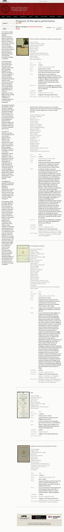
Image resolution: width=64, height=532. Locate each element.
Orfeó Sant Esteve (34, 58)
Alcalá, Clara (34, 457)
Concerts (50, 93)
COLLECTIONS (44, 16)
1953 (39, 63)
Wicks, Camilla (34, 272)
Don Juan (41, 234)
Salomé (60, 232)
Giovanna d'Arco (43, 500)
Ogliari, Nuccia (34, 274)
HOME (3, 16)
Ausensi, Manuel (34, 47)
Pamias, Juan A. (34, 399)
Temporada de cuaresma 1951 (46, 296)
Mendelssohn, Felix (35, 140)
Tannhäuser (47, 376)
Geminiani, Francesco (36, 135)
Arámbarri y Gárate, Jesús (37, 254)
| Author (58, 27)
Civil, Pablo (33, 51)
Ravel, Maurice (34, 263)
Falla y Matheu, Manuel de (37, 265)
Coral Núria (33, 285)
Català (40, 1)
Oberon (40, 376)
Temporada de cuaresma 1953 (46, 67)
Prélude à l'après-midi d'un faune (47, 232)
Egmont (48, 235)
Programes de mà (43, 93)
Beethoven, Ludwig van (36, 126)
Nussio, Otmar (34, 121)
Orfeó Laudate (34, 56)
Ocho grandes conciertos (37, 246)
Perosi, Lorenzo (34, 42)
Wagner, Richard (34, 261)
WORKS (36, 16)
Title (53, 27)
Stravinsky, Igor (34, 146)
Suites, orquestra (55, 97)
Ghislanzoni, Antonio (36, 397)
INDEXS (30, 16)
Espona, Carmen (34, 50)
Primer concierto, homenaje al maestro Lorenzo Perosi (45, 39)
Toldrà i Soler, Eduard (36, 124)
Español (45, 1)
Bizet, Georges (34, 134)
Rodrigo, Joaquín (34, 145)
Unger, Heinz (33, 250)
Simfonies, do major (55, 231)
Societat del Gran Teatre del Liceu (39, 53)
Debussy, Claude (34, 129)
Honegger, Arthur (34, 137)
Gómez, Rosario (34, 48)
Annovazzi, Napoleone (36, 116)
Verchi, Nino (33, 400)
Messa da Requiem (53, 502)
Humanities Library (46, 522)
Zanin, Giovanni (34, 279)
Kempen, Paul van (35, 119)
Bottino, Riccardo (35, 402)
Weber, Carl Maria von (36, 260)
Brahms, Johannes (35, 132)
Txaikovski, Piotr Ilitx (35, 130)
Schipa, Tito (33, 138)
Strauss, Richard (34, 123)
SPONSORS (52, 16)
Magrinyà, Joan (34, 405)
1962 (40, 412)
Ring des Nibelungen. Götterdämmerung (47, 378)
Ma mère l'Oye (49, 380)
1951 (39, 292)
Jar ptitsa (47, 234)
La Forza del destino (51, 382)
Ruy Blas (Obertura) (43, 231)
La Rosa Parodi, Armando (36, 45)
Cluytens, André (34, 252)
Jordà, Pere (33, 258)
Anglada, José (33, 255)
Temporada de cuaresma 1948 (46, 158)
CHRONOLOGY (23, 16)
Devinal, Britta (34, 276)
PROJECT (9, 16)
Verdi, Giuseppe (34, 266)
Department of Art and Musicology (35, 522)
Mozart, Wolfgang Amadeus (37, 127)
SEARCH (15, 16)
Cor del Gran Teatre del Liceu (38, 283)
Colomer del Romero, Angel (37, 43)
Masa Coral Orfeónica (35, 59)
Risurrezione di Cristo (44, 97)
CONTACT (59, 16)
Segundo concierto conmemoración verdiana (44, 446)
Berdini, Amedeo (34, 277)
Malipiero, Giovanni (36, 460)
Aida (31, 392)
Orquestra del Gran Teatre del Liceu (39, 55)
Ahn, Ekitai (33, 118)
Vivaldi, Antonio (34, 268)
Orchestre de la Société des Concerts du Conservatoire (45, 287)
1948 (39, 154)
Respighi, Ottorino (35, 143)
